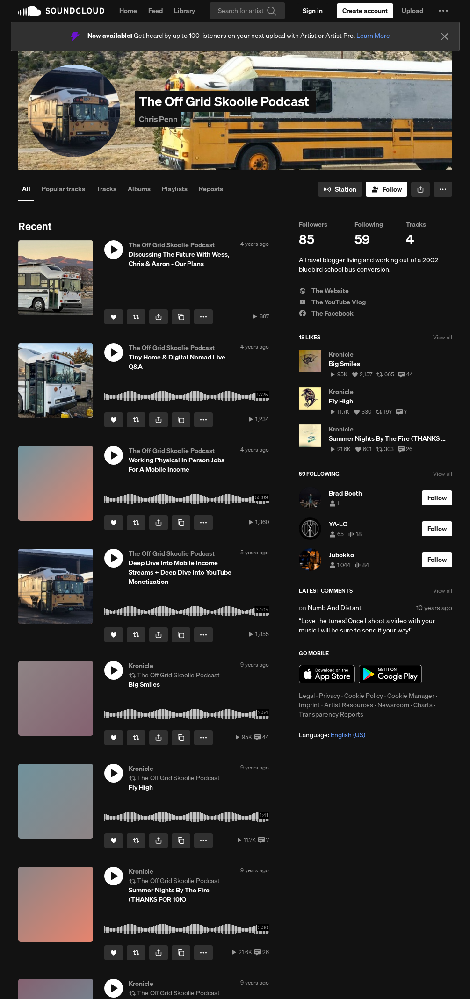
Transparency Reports (331, 714)
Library (184, 11)
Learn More (373, 35)
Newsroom (393, 705)
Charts (423, 705)
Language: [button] (332, 735)
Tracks (106, 189)
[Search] (247, 10)
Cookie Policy (363, 695)
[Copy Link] (181, 316)
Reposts (211, 189)
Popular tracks (63, 189)
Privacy (329, 695)
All (26, 189)
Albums (139, 189)
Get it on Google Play (390, 674)
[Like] (113, 316)
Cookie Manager (410, 695)
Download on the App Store (327, 674)
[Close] (445, 36)
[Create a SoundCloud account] (365, 10)
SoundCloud (61, 11)
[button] (443, 11)
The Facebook (326, 313)
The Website (324, 291)
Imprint (309, 705)
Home (128, 11)
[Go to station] (340, 189)
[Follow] (386, 189)
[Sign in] (312, 10)
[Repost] (136, 316)
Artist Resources (348, 705)
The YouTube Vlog (332, 302)
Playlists (175, 189)
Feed (155, 11)
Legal (307, 695)
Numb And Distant (335, 608)
